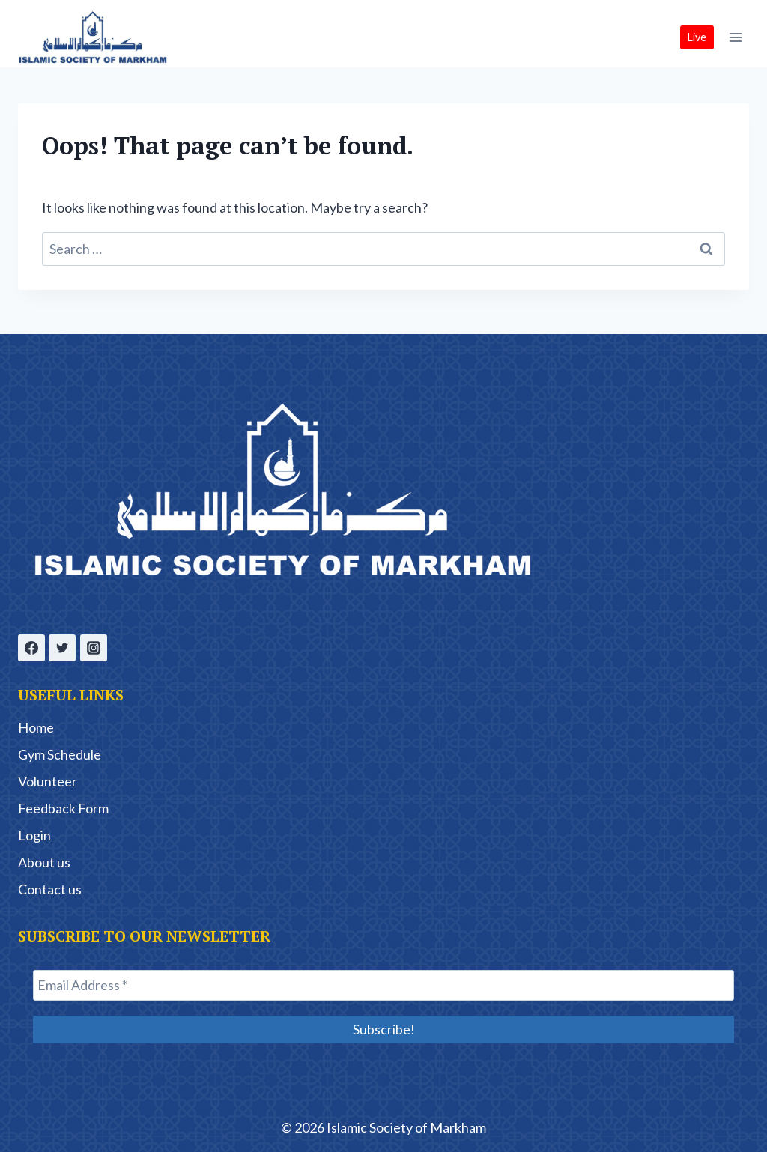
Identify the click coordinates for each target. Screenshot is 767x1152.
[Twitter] (62, 647)
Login (34, 834)
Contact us (50, 888)
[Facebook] (31, 647)
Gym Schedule (59, 753)
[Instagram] (93, 647)
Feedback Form (63, 807)
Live (697, 37)
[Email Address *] (383, 984)
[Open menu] (735, 37)
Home (36, 726)
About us (44, 861)
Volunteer (47, 780)
